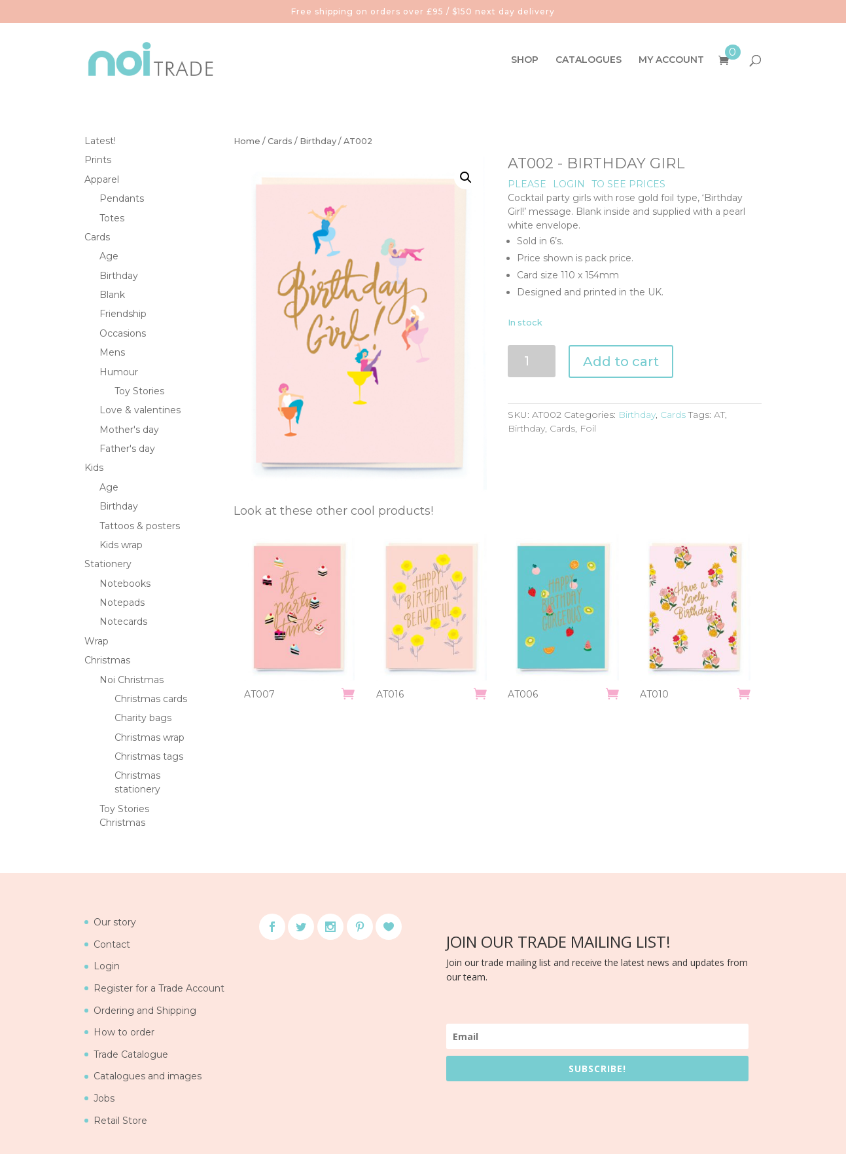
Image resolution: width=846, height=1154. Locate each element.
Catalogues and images (148, 1076)
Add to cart (621, 361)
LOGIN (569, 184)
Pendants (121, 198)
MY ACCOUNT (671, 60)
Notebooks (124, 583)
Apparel (101, 179)
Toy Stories (139, 391)
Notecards (123, 621)
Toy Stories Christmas (124, 815)
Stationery (108, 564)
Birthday (318, 141)
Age (108, 256)
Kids (93, 468)
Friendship (123, 314)
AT (719, 414)
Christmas (107, 660)
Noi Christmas (131, 680)
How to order (124, 1032)
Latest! (100, 141)
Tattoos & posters (139, 526)
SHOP (524, 60)
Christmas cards (151, 699)
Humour (118, 372)
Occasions (122, 333)
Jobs (104, 1098)
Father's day (127, 449)
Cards (280, 141)
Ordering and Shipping (145, 1010)
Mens (112, 352)
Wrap (96, 641)
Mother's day (129, 430)
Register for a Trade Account (159, 988)
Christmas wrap (150, 737)
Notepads (122, 602)
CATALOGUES (588, 60)
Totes (111, 218)
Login (107, 966)
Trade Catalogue (131, 1054)
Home (247, 141)
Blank (112, 295)
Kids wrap (121, 545)
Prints (97, 160)
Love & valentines (140, 410)
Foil (588, 428)
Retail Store (120, 1120)
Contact (112, 944)
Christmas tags (149, 756)
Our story (115, 922)
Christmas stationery (137, 782)
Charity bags (143, 718)
